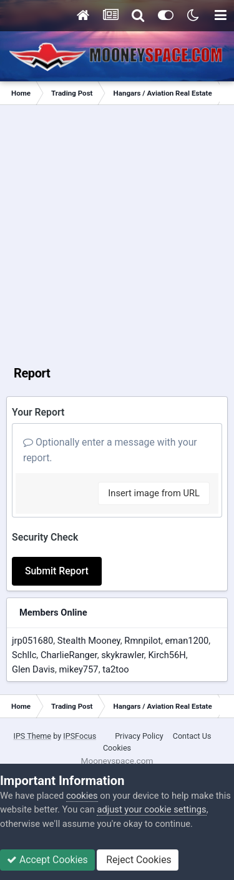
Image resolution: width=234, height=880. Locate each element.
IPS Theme (32, 736)
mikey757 (78, 669)
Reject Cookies (137, 860)
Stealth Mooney (88, 640)
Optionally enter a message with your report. (110, 450)
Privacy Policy (139, 736)
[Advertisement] (117, 228)
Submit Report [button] (57, 571)
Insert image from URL (154, 493)
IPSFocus (79, 736)
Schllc (24, 655)
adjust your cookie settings (151, 809)
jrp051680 (32, 640)
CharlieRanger (69, 655)
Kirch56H (166, 655)
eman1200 (187, 640)
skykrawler (122, 655)
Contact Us (192, 736)
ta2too (115, 669)
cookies (82, 795)
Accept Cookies (47, 860)
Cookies (117, 747)
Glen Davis (33, 669)
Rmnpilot (142, 640)
